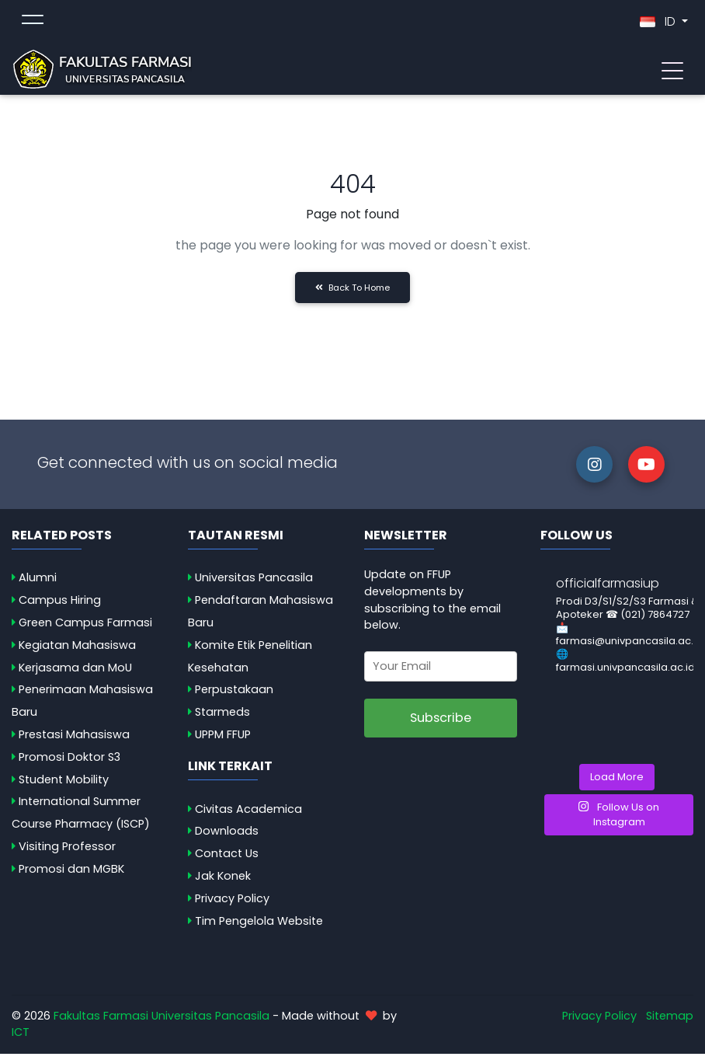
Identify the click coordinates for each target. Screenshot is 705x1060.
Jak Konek (223, 882)
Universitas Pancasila (254, 583)
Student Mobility (64, 785)
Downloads (227, 837)
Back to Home (352, 294)
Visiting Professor (67, 852)
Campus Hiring (60, 606)
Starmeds (222, 718)
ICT (21, 1038)
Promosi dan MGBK (71, 875)
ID (659, 24)
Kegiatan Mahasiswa (77, 651)
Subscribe (440, 724)
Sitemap (669, 1022)
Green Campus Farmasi (85, 628)
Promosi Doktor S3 (69, 763)
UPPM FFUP (223, 740)
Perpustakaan (234, 695)
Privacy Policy (232, 904)
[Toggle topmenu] (32, 25)
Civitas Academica (248, 815)
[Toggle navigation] (672, 72)
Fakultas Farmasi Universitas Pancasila (161, 1022)
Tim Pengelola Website (259, 927)
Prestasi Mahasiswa (74, 740)
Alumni (38, 583)
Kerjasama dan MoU (75, 674)
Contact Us (227, 859)
